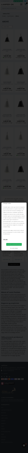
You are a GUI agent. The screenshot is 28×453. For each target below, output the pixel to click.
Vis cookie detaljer (14, 248)
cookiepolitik (21, 223)
